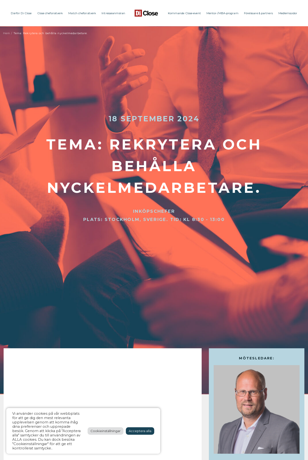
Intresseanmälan (113, 13)
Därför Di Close (21, 13)
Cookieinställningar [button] (105, 431)
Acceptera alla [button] (140, 431)
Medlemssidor (287, 13)
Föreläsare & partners (258, 13)
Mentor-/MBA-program (222, 13)
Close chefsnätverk (50, 13)
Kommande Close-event (184, 13)
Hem (6, 33)
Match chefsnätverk (82, 13)
